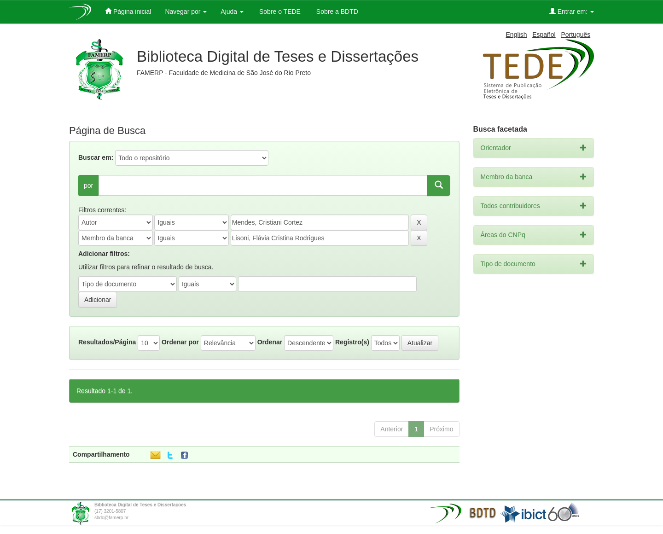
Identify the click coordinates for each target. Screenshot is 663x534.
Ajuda (232, 11)
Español (544, 34)
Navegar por (186, 11)
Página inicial (128, 11)
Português (575, 34)
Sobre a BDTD (336, 11)
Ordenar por (180, 342)
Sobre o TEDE (279, 11)
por (88, 185)
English (516, 34)
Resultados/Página (107, 342)
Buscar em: (95, 157)
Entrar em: (571, 11)
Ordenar (269, 342)
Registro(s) (352, 342)
